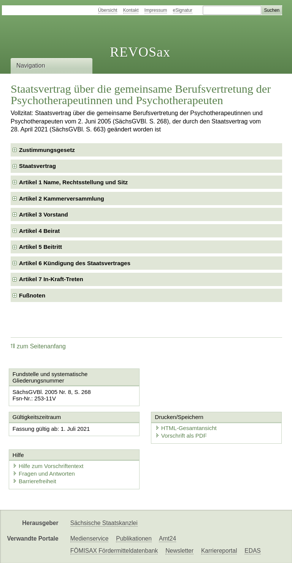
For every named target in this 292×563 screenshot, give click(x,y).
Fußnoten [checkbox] (32, 295)
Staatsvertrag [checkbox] (37, 166)
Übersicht (107, 10)
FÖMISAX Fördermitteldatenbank (114, 550)
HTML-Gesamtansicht (186, 428)
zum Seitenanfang (38, 346)
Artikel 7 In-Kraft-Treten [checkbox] (51, 279)
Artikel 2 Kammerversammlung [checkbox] (61, 198)
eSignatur (182, 10)
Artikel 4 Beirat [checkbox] (39, 231)
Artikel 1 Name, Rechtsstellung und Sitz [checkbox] (73, 182)
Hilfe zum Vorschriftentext (48, 466)
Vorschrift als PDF (181, 435)
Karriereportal (219, 550)
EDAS (252, 550)
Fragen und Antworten (44, 473)
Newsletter (179, 550)
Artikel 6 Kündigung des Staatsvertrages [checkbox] (74, 263)
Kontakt (131, 10)
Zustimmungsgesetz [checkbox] (47, 150)
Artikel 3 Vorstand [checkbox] (43, 214)
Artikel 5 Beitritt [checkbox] (40, 247)
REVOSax (140, 52)
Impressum (155, 10)
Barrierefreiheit (34, 481)
